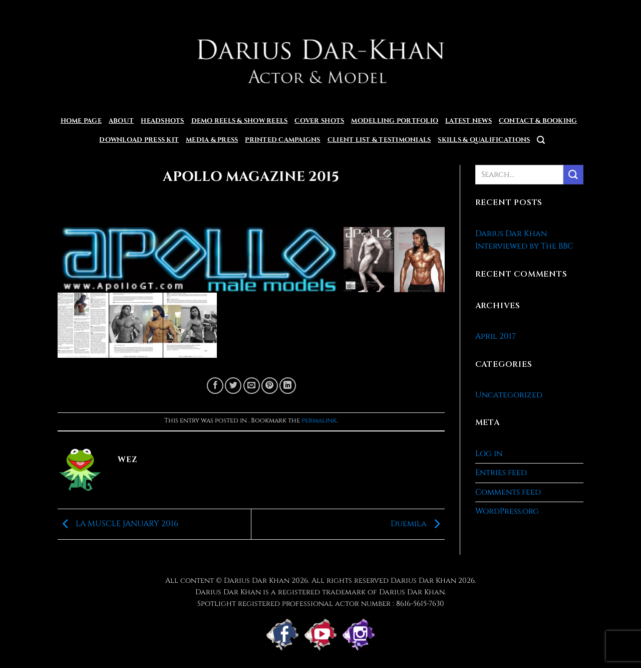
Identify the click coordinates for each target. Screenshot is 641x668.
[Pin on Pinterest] (269, 385)
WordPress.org (507, 511)
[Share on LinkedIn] (287, 385)
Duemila (418, 523)
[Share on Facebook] (215, 385)
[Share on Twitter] (233, 385)
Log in (488, 453)
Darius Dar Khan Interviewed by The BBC (524, 240)
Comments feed (508, 492)
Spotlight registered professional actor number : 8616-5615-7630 (320, 603)
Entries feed (501, 472)
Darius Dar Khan (423, 580)
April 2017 (495, 336)
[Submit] (573, 174)
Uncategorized (508, 394)
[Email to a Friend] (251, 385)
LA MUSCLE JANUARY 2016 (118, 523)
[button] (541, 140)
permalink (319, 420)
